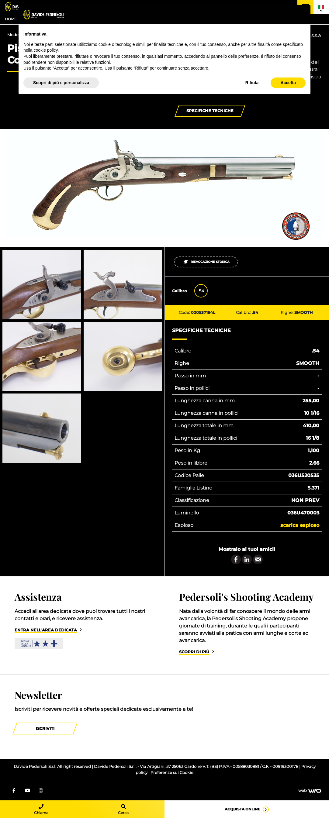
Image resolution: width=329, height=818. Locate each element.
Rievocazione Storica (206, 262)
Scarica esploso (299, 525)
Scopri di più (194, 652)
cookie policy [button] (45, 50)
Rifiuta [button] (252, 82)
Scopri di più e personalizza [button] (61, 82)
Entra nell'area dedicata (46, 630)
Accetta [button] (288, 82)
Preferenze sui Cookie (172, 772)
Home (11, 19)
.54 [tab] (201, 291)
